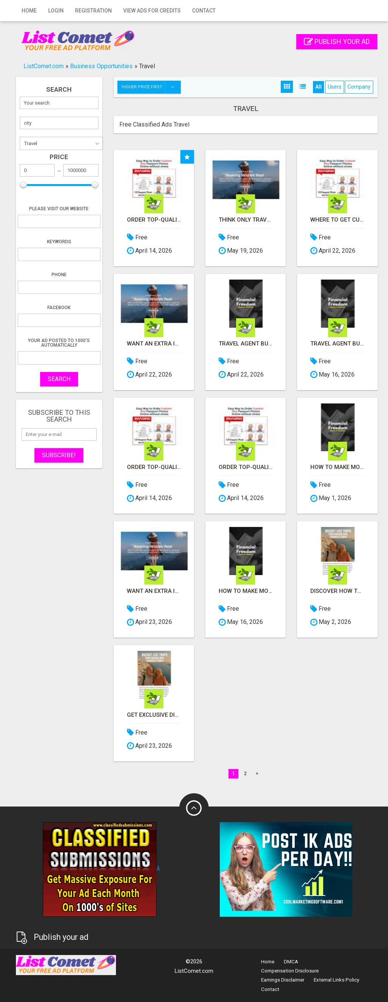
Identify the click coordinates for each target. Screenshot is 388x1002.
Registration (93, 11)
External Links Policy (336, 980)
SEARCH (59, 379)
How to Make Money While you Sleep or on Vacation (337, 467)
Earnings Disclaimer (282, 980)
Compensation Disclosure (290, 971)
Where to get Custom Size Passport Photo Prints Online (337, 220)
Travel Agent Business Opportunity (245, 344)
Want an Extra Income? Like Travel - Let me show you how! (154, 344)
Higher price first (151, 87)
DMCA (291, 961)
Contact (204, 11)
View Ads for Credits (152, 11)
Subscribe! (59, 455)
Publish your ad (337, 41)
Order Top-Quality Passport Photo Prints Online (154, 220)
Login (56, 11)
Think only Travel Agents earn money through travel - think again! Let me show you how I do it (245, 220)
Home (29, 11)
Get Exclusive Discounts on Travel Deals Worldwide (154, 715)
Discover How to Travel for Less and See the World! (337, 591)
